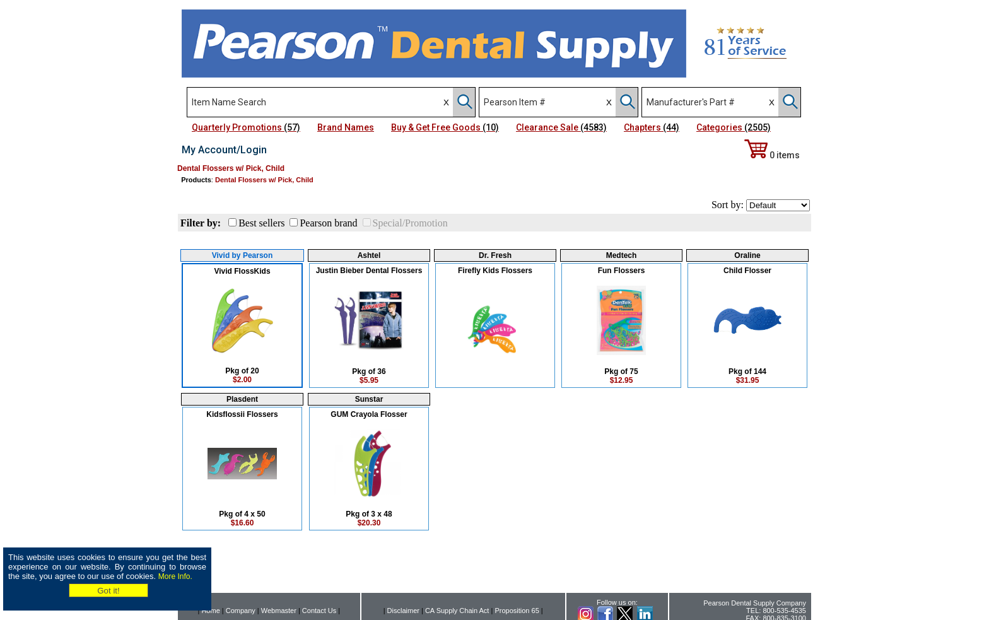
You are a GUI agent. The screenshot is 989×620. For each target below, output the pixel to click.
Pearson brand (328, 223)
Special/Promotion (410, 223)
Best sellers (261, 223)
